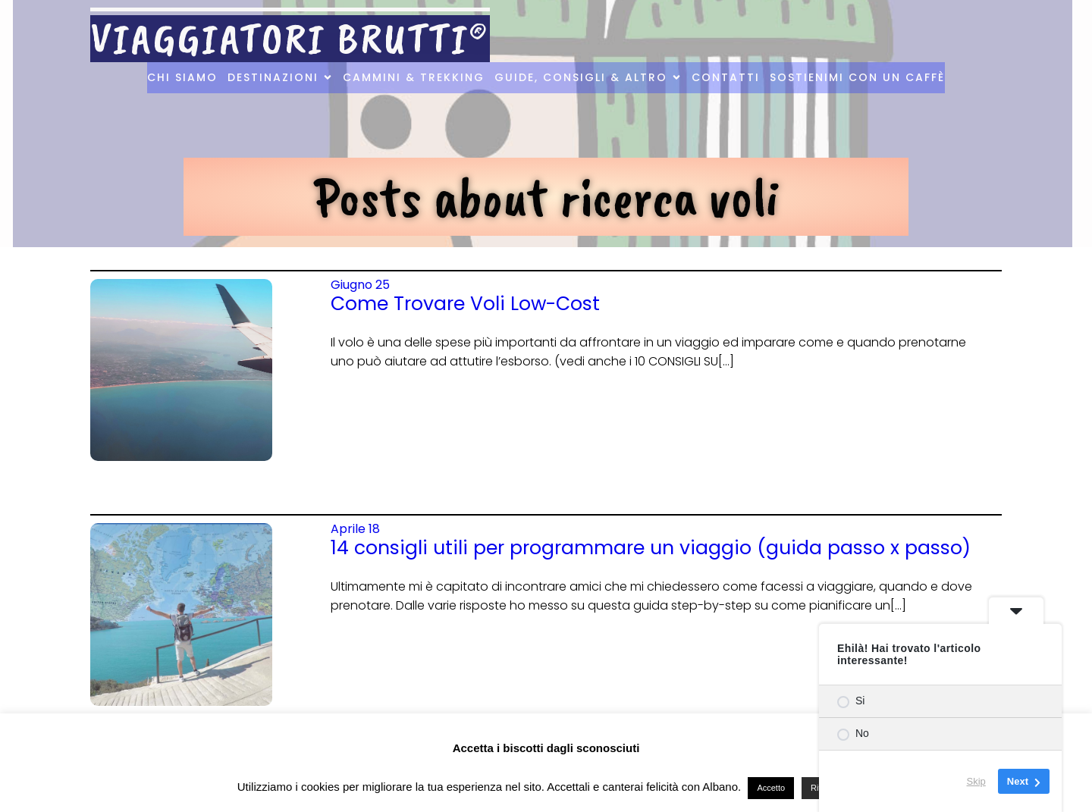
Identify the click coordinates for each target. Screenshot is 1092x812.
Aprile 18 (355, 529)
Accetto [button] (771, 787)
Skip (976, 781)
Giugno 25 (360, 285)
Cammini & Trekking (414, 77)
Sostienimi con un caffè (857, 77)
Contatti (726, 77)
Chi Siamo (182, 77)
